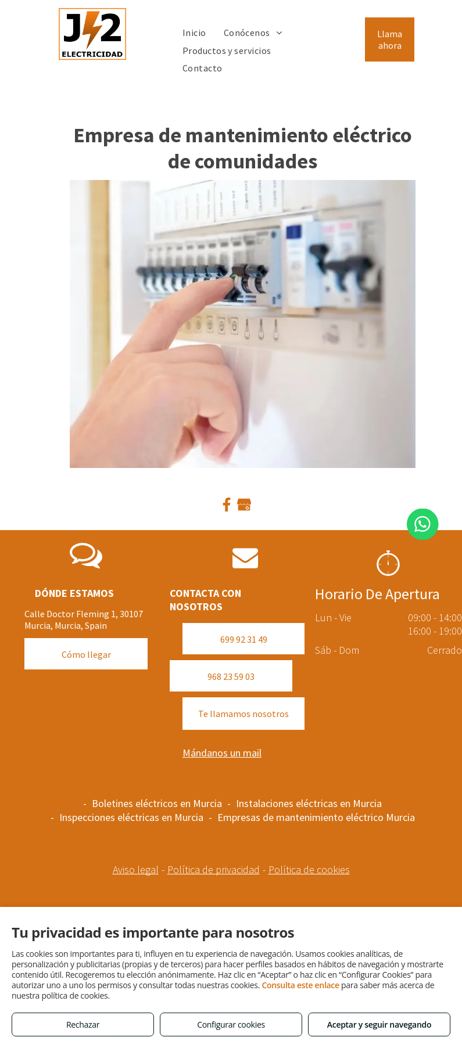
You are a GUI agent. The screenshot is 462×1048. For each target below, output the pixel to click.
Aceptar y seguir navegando (379, 1024)
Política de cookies (309, 869)
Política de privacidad (213, 869)
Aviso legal (136, 869)
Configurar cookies (231, 1024)
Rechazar (82, 1024)
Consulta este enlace (300, 985)
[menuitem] (194, 32)
